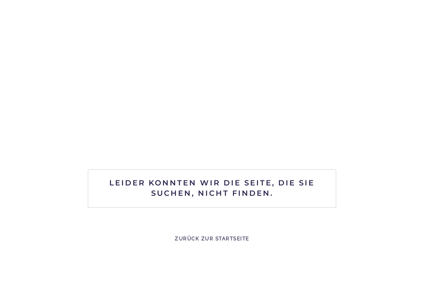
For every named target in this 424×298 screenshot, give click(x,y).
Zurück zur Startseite (212, 239)
